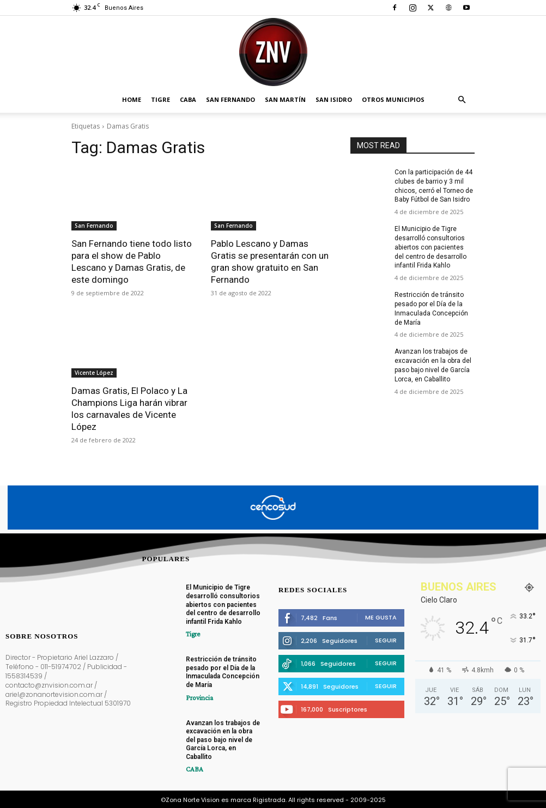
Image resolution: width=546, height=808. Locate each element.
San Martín (285, 99)
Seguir (386, 639)
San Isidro (334, 99)
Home (131, 99)
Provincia (198, 696)
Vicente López (94, 372)
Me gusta (381, 616)
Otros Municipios (393, 99)
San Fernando (230, 99)
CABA (188, 99)
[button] (461, 100)
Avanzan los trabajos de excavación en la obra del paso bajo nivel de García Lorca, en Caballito (223, 738)
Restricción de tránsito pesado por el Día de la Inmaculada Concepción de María (222, 671)
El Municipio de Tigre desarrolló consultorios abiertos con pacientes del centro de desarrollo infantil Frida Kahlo (430, 247)
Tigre (160, 99)
